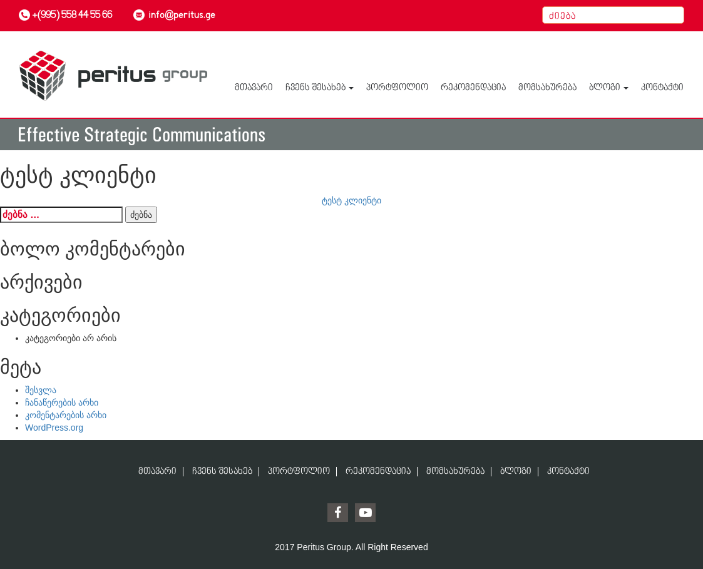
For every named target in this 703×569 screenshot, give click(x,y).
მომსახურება (547, 88)
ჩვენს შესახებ (319, 88)
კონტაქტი (662, 88)
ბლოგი (609, 88)
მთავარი (254, 88)
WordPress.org (54, 428)
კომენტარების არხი (65, 415)
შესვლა (40, 390)
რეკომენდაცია (473, 88)
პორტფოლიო (397, 88)
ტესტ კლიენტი (351, 200)
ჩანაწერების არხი (61, 402)
